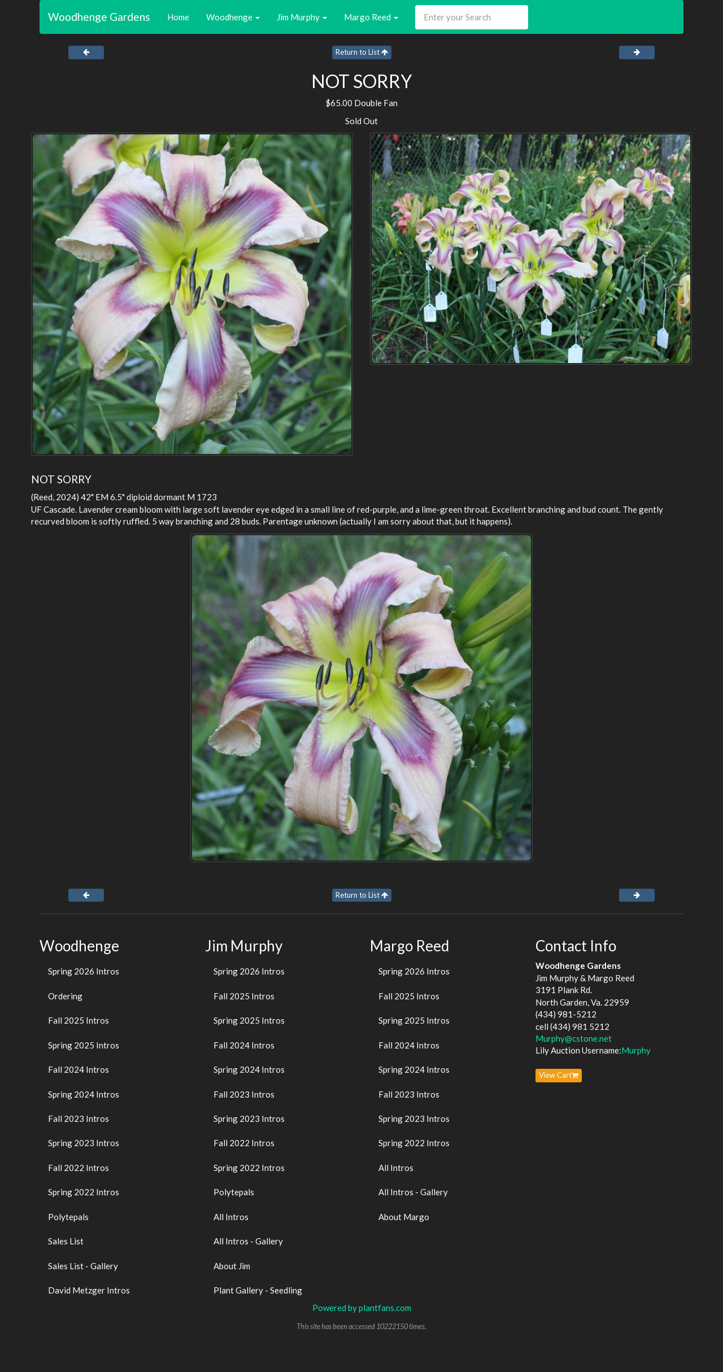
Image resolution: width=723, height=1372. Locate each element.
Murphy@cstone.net (573, 1038)
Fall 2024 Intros (78, 1069)
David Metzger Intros (89, 1290)
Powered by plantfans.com (361, 1308)
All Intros (231, 1217)
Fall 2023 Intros (78, 1118)
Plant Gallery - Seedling (258, 1290)
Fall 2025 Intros (78, 1020)
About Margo (403, 1217)
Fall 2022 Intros (78, 1168)
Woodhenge (233, 17)
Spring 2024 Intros (83, 1094)
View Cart (558, 1075)
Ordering (65, 996)
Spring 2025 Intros (83, 1045)
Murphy (636, 1050)
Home (178, 17)
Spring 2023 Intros (83, 1143)
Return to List (362, 51)
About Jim (232, 1266)
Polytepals (68, 1217)
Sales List (66, 1241)
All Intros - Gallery (248, 1241)
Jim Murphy (302, 17)
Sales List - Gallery (83, 1266)
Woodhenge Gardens (99, 16)
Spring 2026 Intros (83, 971)
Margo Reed (371, 17)
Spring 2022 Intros (83, 1192)
